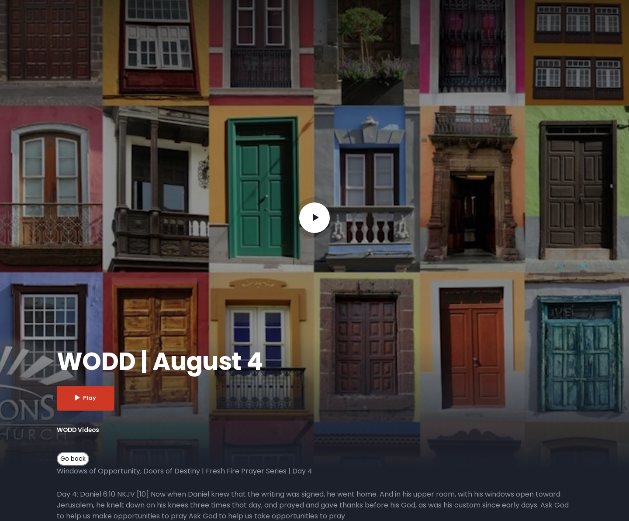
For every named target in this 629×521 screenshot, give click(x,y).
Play (86, 398)
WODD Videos (79, 429)
